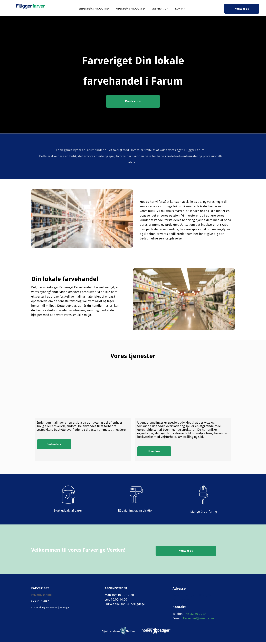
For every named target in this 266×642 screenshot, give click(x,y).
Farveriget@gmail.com (198, 618)
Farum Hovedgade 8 (187, 595)
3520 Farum (181, 600)
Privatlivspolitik (41, 595)
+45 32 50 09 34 (195, 614)
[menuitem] (94, 8)
